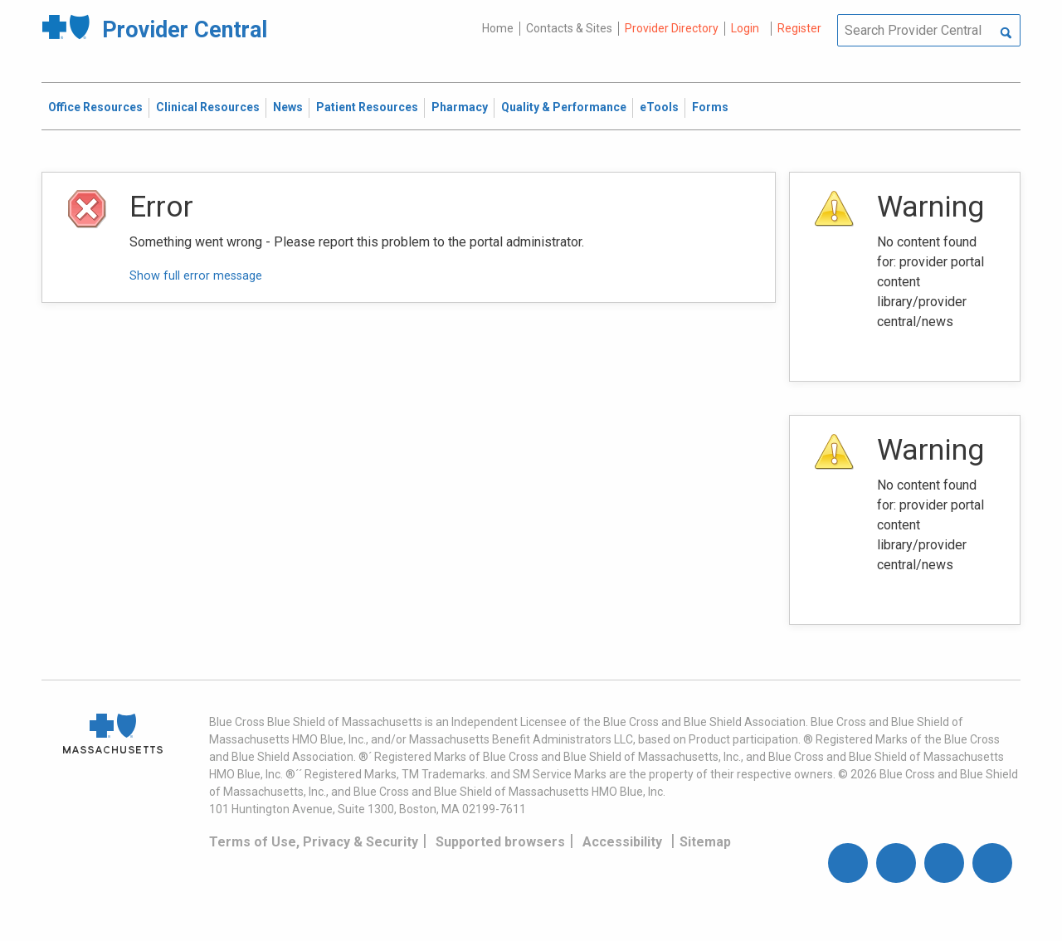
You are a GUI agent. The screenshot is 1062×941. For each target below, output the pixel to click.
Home (498, 28)
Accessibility (622, 842)
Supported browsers (500, 842)
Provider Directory (672, 28)
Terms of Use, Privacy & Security (313, 842)
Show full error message (195, 276)
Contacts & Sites (569, 28)
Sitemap (705, 842)
